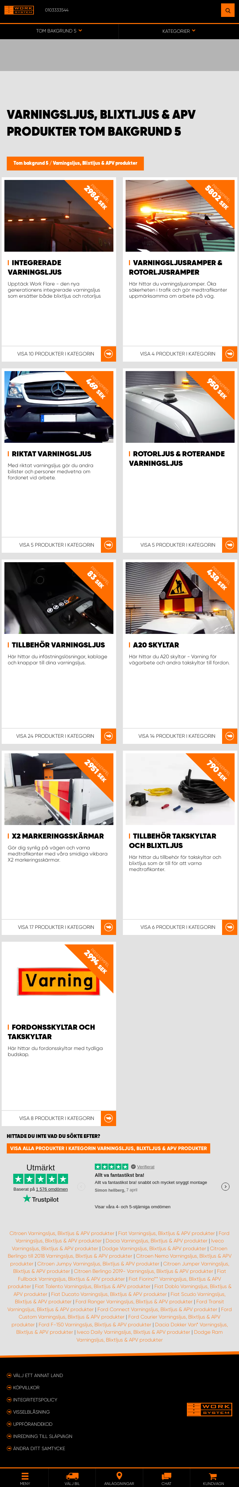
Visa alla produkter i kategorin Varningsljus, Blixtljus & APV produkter (108, 1148)
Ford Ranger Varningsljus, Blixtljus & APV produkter (134, 1302)
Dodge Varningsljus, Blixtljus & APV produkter (154, 1248)
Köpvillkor (26, 1387)
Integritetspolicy (35, 1399)
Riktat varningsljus (51, 454)
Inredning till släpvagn (42, 1436)
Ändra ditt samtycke (39, 1448)
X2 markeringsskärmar (58, 836)
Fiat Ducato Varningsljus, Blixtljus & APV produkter (109, 1294)
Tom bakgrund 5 (31, 163)
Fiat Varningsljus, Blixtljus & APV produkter (166, 1233)
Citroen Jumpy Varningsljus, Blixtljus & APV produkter (98, 1264)
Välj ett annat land (38, 1375)
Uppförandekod (32, 1424)
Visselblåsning (31, 1412)
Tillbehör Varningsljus (58, 645)
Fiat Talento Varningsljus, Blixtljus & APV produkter (93, 1286)
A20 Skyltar (156, 645)
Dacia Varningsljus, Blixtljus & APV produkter (157, 1241)
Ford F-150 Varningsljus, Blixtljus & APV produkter (95, 1325)
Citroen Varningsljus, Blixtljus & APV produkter (61, 1233)
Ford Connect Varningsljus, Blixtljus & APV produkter (157, 1309)
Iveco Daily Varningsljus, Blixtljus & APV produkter (133, 1332)
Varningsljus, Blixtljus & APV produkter (95, 163)
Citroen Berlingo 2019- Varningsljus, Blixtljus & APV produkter (143, 1271)
